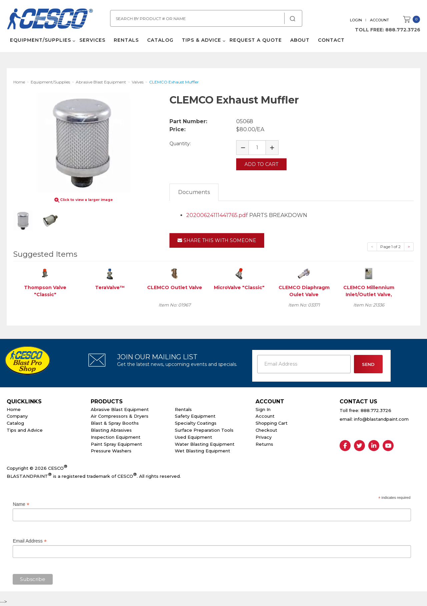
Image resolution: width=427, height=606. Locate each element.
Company (17, 416)
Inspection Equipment (115, 437)
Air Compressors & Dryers (119, 416)
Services (92, 40)
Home (14, 409)
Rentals (126, 40)
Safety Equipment (195, 416)
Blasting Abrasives (111, 430)
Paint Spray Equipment (116, 444)
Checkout (266, 430)
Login (356, 20)
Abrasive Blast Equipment (120, 409)
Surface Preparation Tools (204, 430)
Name (21, 504)
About (300, 40)
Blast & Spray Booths (115, 423)
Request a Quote (256, 40)
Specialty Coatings (196, 423)
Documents (194, 192)
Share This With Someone (216, 240)
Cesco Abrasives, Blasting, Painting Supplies (50, 19)
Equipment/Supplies (40, 40)
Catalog (160, 40)
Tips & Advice (201, 40)
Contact (331, 40)
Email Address (30, 541)
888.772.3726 (402, 30)
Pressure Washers (111, 450)
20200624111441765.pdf (217, 215)
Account (379, 20)
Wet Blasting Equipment (202, 450)
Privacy (264, 437)
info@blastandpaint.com (381, 419)
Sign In (263, 409)
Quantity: (180, 144)
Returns (264, 444)
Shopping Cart (272, 423)
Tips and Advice (25, 430)
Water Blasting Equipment (205, 444)
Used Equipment (193, 437)
